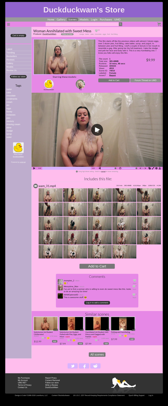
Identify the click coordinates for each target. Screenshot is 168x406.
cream (9, 102)
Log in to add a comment (97, 303)
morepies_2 (69, 280)
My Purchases (24, 378)
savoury (10, 121)
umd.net (23, 162)
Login (94, 19)
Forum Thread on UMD (145, 80)
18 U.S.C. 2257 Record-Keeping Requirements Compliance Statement (99, 395)
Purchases (106, 19)
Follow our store (18, 76)
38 (99, 30)
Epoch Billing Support (136, 395)
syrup (9, 134)
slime (8, 127)
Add (54, 341)
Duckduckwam (49, 89)
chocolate (11, 96)
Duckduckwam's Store (84, 9)
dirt (7, 105)
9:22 (81, 330)
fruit (108, 34)
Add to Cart (114, 80)
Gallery (61, 19)
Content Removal (52, 380)
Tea (80, 89)
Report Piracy (51, 378)
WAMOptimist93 (71, 295)
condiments (11, 99)
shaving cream (13, 124)
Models (84, 19)
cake (8, 92)
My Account (23, 380)
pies (8, 118)
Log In (151, 395)
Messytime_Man (71, 286)
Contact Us (22, 387)
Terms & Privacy (25, 385)
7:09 (133, 330)
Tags (18, 85)
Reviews (10, 60)
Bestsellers (11, 56)
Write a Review (51, 385)
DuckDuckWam (18, 156)
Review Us (11, 70)
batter (9, 89)
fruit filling (114, 34)
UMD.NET (22, 383)
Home (50, 19)
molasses (10, 115)
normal (103, 171)
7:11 (107, 330)
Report (112, 75)
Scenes (72, 19)
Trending (10, 53)
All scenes (97, 354)
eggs (8, 108)
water (9, 137)
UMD (117, 19)
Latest (9, 49)
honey (9, 111)
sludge (9, 131)
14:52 (55, 330)
